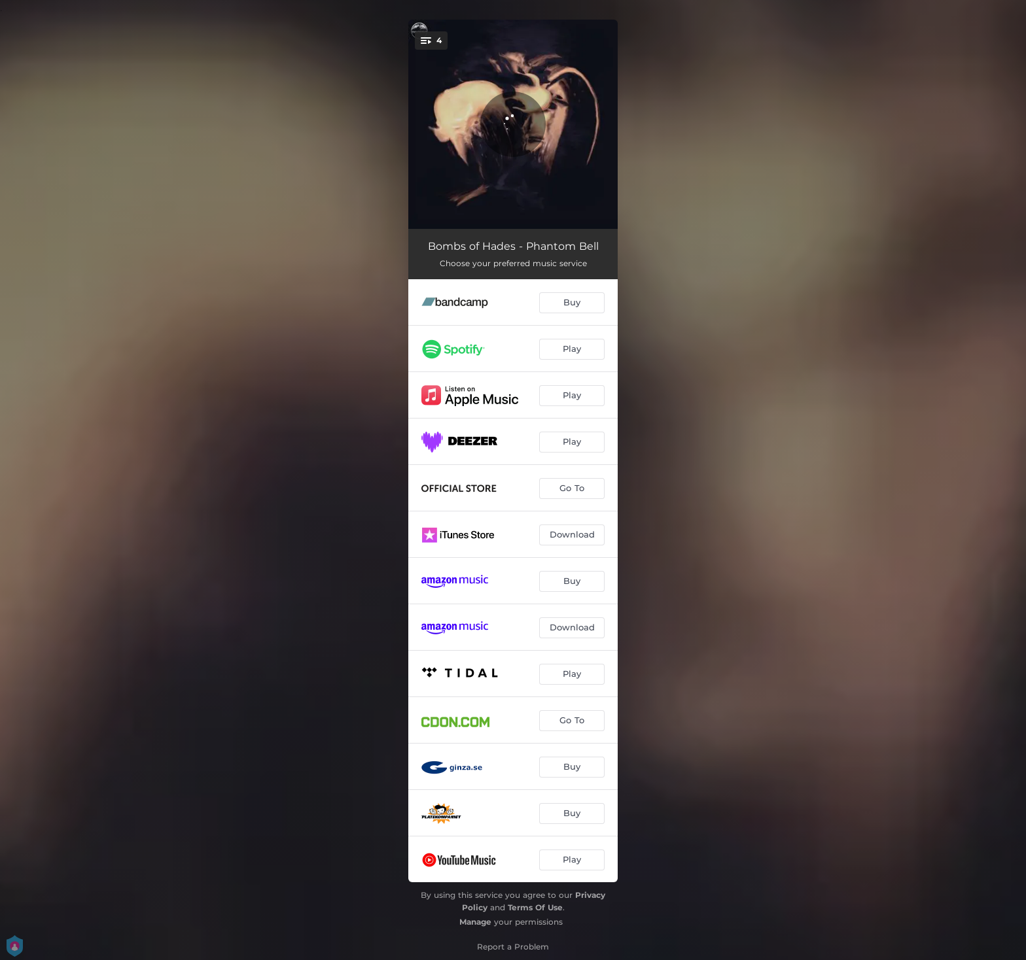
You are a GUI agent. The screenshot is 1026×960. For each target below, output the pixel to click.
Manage (475, 922)
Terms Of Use (535, 907)
